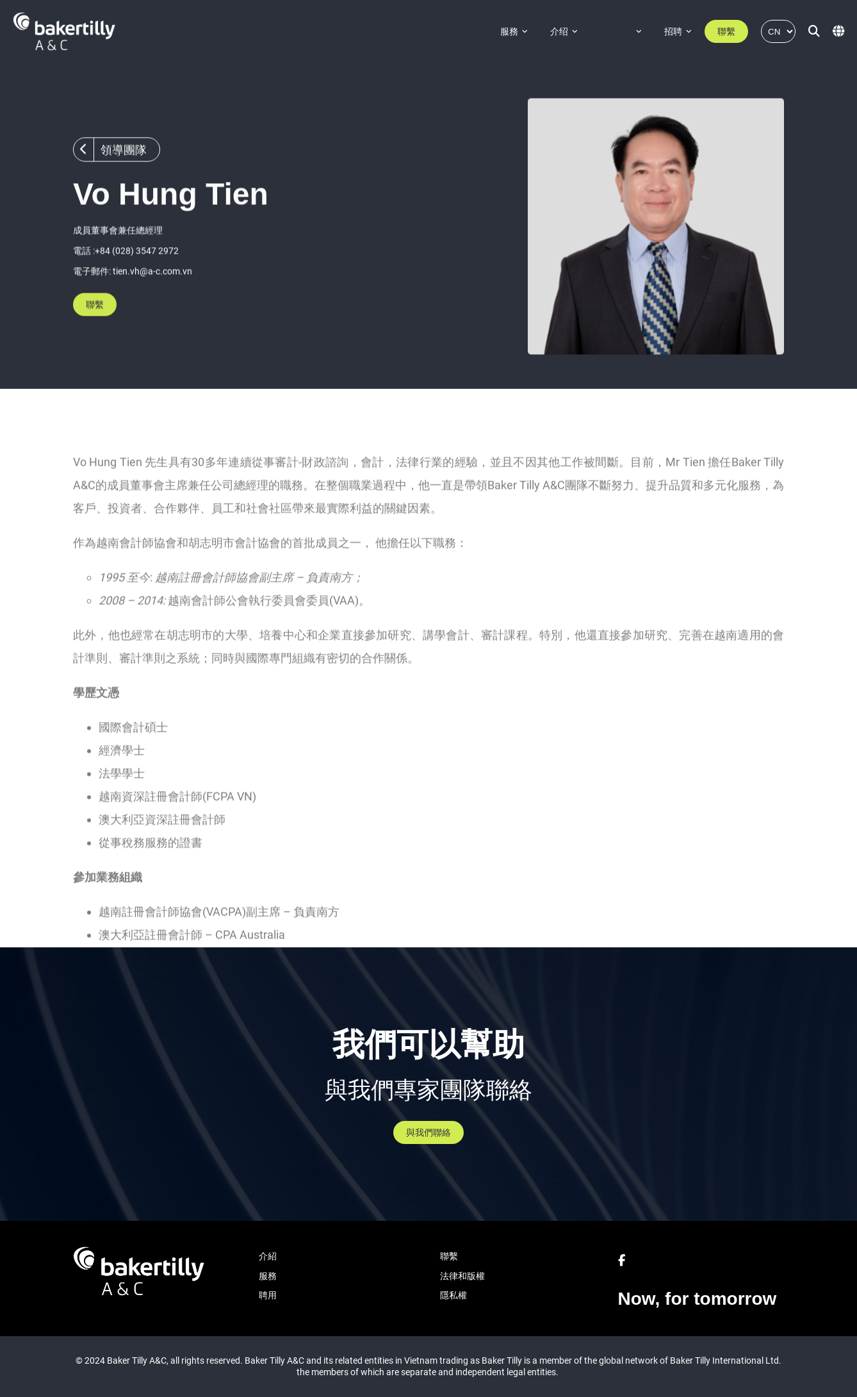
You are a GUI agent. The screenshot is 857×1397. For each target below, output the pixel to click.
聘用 (268, 1295)
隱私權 (453, 1295)
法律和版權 (462, 1276)
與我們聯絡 (428, 1132)
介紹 (268, 1256)
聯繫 (726, 31)
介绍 (559, 31)
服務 (509, 31)
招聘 (673, 31)
